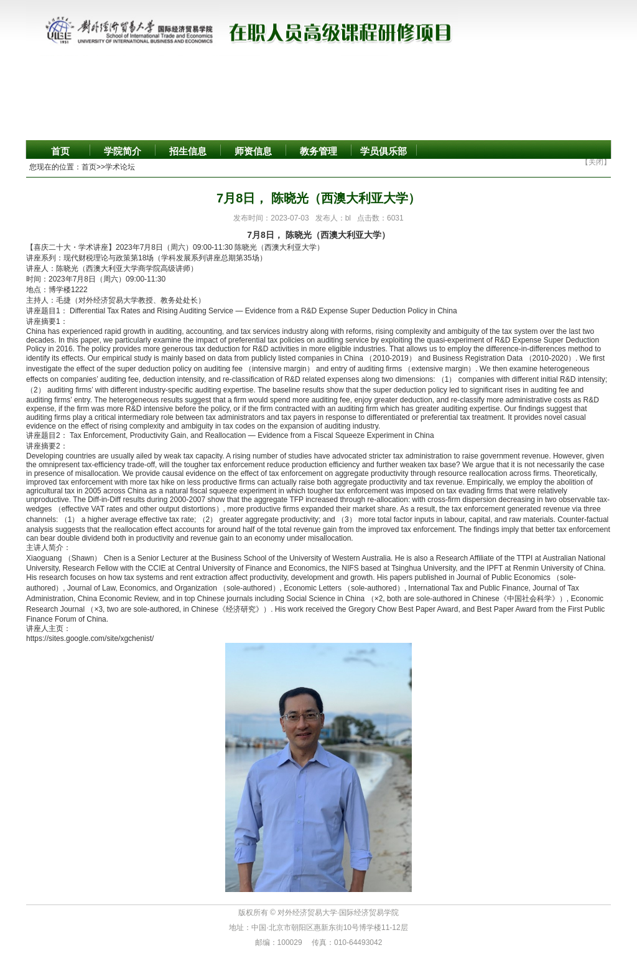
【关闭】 (596, 162)
